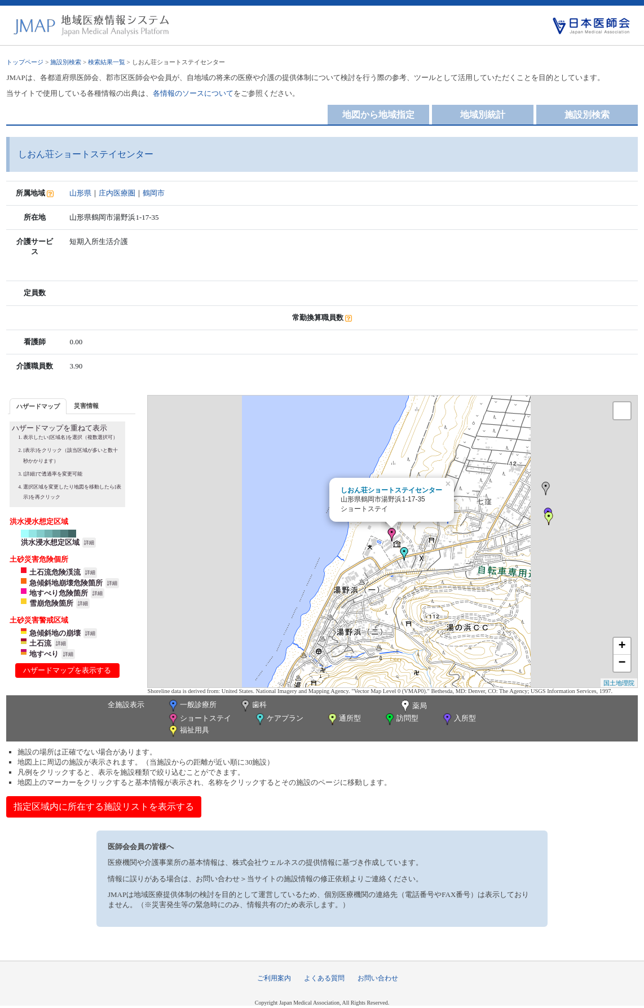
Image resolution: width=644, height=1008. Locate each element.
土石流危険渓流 (55, 572)
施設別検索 (65, 62)
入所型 (458, 719)
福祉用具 (188, 731)
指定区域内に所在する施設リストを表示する (104, 806)
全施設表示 (126, 704)
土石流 (40, 643)
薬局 (413, 706)
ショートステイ (199, 719)
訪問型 (400, 719)
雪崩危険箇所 (51, 603)
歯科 (253, 706)
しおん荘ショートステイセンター (391, 490)
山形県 (80, 193)
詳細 (89, 542)
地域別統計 (482, 114)
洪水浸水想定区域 (50, 542)
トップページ (24, 62)
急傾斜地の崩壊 (55, 633)
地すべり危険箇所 (58, 593)
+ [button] (621, 646)
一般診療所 (192, 706)
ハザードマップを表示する (67, 670)
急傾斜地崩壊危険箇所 (66, 583)
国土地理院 (618, 683)
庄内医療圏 (117, 193)
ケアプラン (278, 719)
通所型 (343, 719)
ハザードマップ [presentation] (38, 406)
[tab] (38, 406)
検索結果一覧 (106, 62)
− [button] (621, 663)
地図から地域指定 (378, 114)
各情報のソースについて (193, 93)
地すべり (44, 654)
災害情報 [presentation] (86, 405)
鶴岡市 (154, 193)
